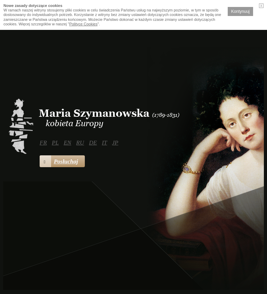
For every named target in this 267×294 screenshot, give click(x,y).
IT (104, 142)
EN (67, 142)
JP (115, 142)
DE (93, 142)
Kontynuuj (240, 11)
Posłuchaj (59, 161)
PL (55, 142)
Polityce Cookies (83, 24)
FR (43, 142)
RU (80, 142)
